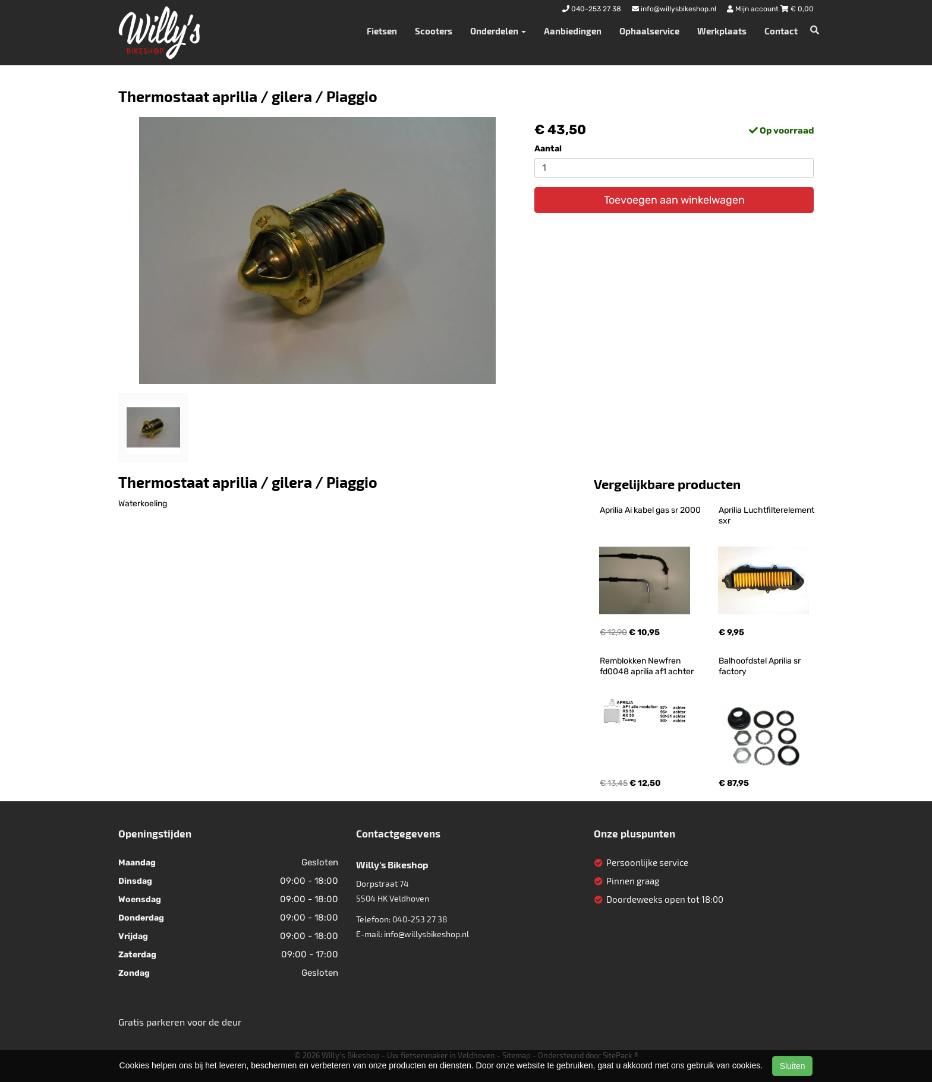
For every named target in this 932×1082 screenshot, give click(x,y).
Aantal (548, 149)
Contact (781, 31)
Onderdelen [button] (498, 31)
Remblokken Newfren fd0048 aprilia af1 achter (647, 666)
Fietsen (382, 31)
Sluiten (792, 1066)
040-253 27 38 (420, 919)
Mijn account (753, 9)
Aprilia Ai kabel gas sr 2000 (650, 510)
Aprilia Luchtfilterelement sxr (767, 515)
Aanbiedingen (573, 31)
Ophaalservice (649, 31)
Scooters (433, 31)
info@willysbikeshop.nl (426, 934)
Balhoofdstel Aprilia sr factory (760, 666)
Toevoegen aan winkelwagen (674, 200)
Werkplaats (722, 31)
